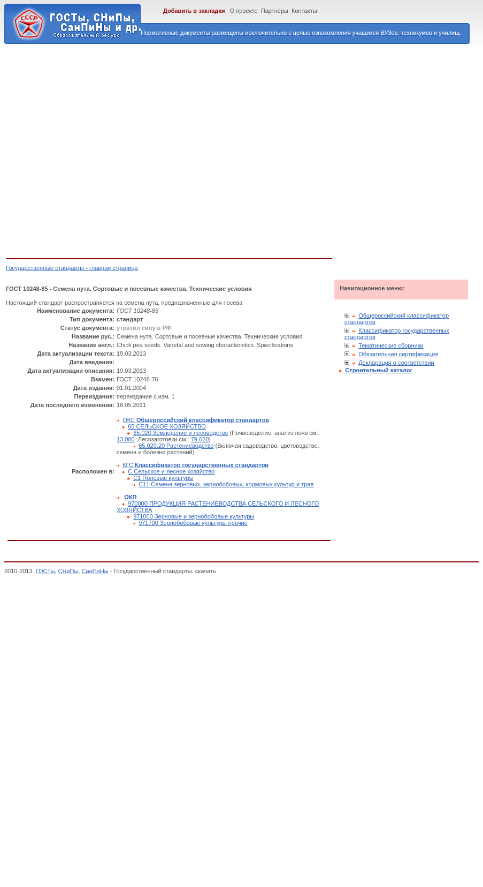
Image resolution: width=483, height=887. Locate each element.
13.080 (126, 439)
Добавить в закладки (194, 10)
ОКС (195, 420)
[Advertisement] (100, 149)
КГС (195, 465)
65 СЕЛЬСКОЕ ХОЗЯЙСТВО (167, 426)
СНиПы (68, 571)
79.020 (200, 439)
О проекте (244, 10)
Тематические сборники (391, 345)
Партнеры (274, 10)
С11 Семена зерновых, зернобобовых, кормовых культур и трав (226, 484)
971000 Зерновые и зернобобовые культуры (193, 516)
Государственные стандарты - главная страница (72, 268)
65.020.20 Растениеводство (176, 445)
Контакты (304, 10)
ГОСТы (45, 571)
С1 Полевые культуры (163, 478)
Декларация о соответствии (396, 362)
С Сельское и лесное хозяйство (171, 471)
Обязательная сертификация (398, 354)
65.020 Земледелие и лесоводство (180, 433)
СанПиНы (94, 571)
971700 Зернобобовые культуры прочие (193, 523)
